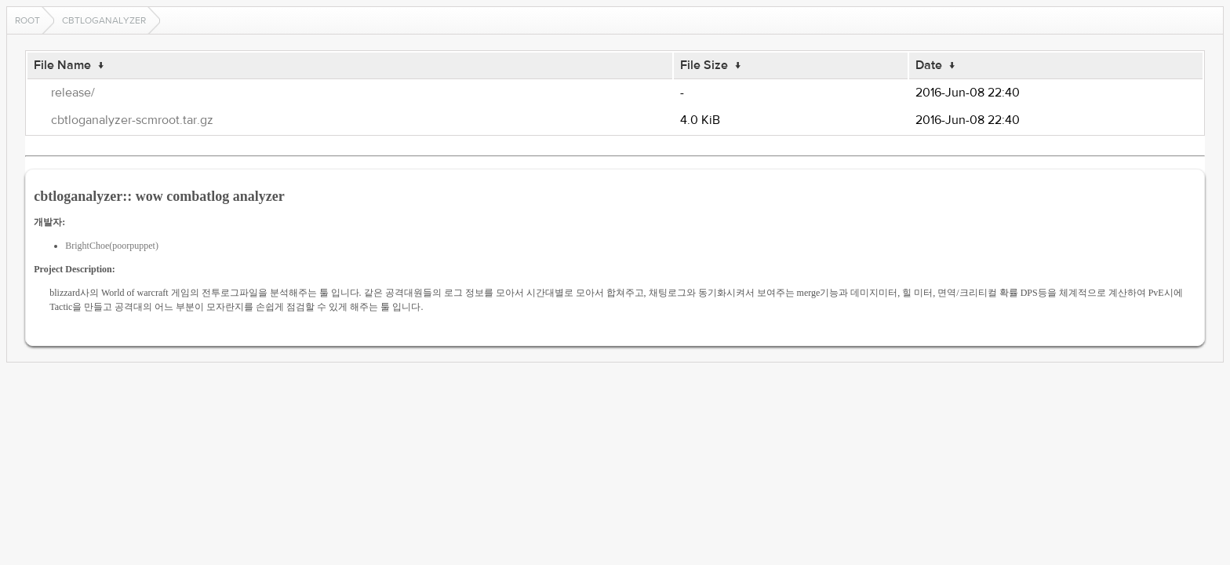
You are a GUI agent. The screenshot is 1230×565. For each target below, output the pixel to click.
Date (928, 65)
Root (27, 20)
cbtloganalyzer (104, 20)
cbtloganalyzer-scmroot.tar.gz (132, 120)
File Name (62, 65)
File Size (704, 65)
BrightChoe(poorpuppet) (111, 245)
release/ (73, 92)
